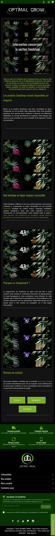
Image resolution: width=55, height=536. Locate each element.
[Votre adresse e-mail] (21, 506)
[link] (13, 521)
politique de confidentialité (39, 512)
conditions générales (21, 512)
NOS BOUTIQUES (53, 527)
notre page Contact (45, 381)
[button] (17, 400)
